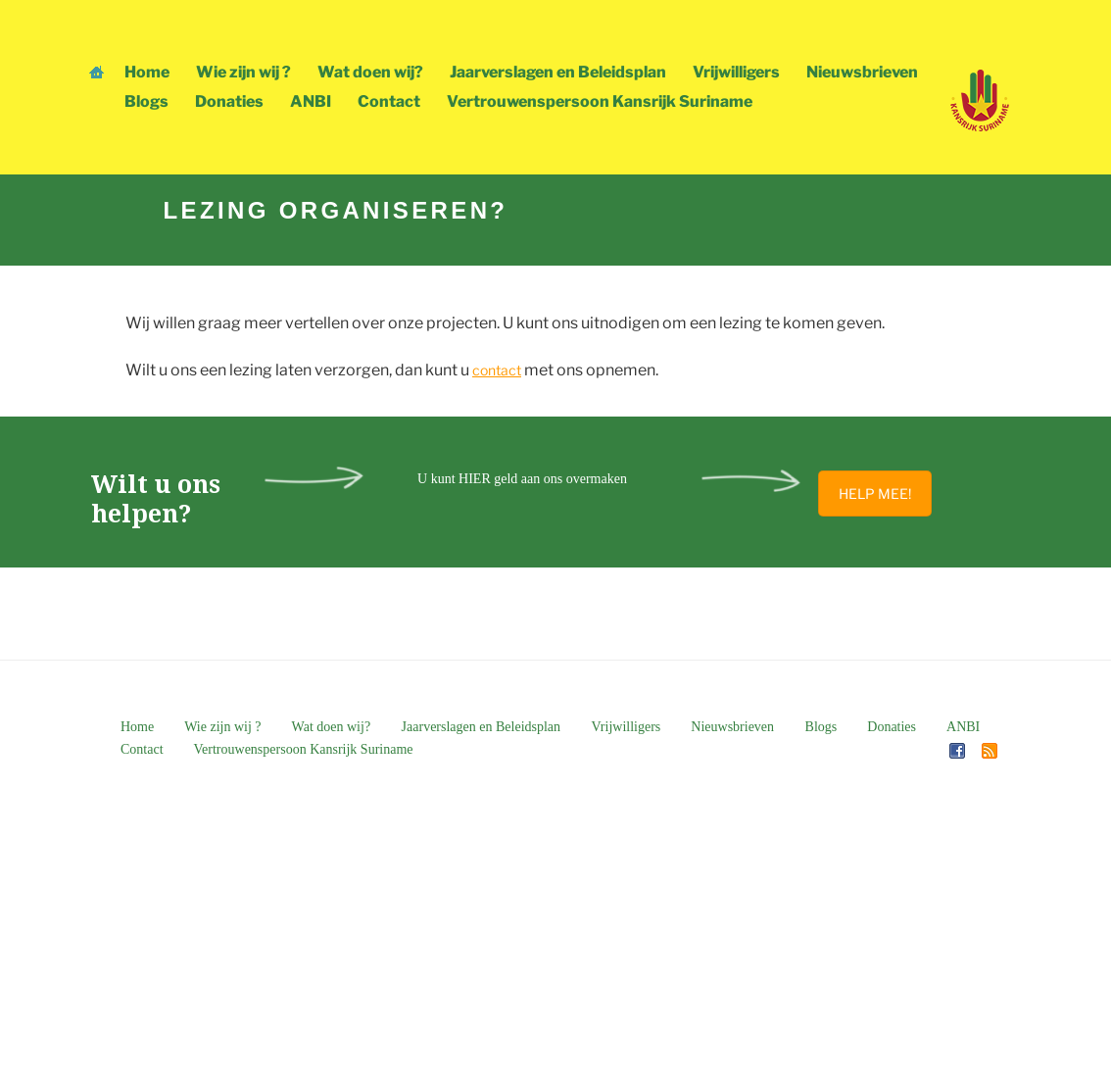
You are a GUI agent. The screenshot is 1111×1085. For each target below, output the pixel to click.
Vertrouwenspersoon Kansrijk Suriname (599, 101)
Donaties (229, 101)
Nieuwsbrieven (862, 72)
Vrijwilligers (736, 72)
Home (146, 72)
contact (496, 370)
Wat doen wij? (370, 72)
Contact (389, 101)
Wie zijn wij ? (243, 72)
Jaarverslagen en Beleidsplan (558, 72)
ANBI (310, 101)
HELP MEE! (875, 493)
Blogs (146, 101)
